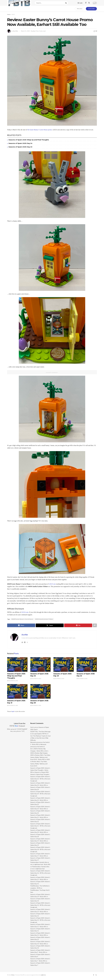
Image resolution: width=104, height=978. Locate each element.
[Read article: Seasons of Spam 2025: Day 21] (17, 691)
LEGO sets (52, 584)
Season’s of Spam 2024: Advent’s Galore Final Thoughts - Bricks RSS (40, 770)
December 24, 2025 (35, 678)
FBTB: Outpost (17, 726)
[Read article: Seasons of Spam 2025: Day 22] (87, 664)
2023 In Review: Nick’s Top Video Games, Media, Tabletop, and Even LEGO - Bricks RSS (40, 757)
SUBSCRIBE (91, 8)
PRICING (79, 8)
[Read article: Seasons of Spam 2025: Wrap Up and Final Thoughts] (17, 664)
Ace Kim (15, 31)
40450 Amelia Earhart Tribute (44, 619)
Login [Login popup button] (80, 3)
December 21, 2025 (12, 705)
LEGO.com (24, 612)
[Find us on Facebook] (85, 3)
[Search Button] (66, 3)
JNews (13, 975)
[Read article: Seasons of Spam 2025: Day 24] (40, 664)
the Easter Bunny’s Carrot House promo (39, 130)
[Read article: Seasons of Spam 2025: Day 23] (63, 664)
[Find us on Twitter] (89, 3)
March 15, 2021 (25, 31)
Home (8, 14)
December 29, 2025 (12, 680)
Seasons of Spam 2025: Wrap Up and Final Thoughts (28, 140)
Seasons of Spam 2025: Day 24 (20, 143)
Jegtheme (43, 975)
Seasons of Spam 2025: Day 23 (20, 147)
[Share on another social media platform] (95, 625)
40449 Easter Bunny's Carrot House (22, 619)
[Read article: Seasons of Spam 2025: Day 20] (40, 691)
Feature (11, 669)
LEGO (13, 14)
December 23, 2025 (58, 678)
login (12, 711)
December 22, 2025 (82, 678)
